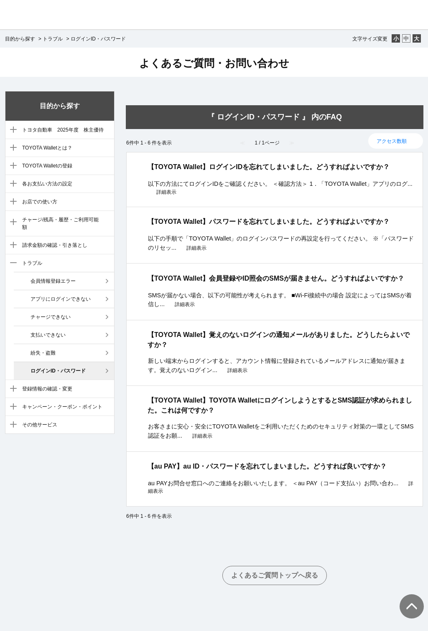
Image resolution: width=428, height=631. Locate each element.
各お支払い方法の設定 (47, 184)
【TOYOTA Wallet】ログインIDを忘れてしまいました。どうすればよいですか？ (269, 166)
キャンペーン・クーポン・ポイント (62, 407)
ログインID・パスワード (58, 371)
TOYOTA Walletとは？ (47, 148)
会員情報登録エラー (53, 281)
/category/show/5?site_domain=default (11, 184)
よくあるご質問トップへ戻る (274, 575)
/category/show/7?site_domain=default (11, 222)
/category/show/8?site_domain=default (11, 245)
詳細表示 (166, 192)
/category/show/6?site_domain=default (11, 202)
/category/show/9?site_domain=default (11, 263)
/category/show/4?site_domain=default (11, 166)
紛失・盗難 (43, 353)
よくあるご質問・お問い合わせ (214, 63)
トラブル (53, 39)
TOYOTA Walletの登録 (47, 166)
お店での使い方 (39, 202)
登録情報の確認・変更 (47, 389)
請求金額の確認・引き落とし (54, 245)
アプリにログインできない (61, 299)
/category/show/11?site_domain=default (11, 407)
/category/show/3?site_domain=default (11, 148)
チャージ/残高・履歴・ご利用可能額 (60, 223)
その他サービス (39, 425)
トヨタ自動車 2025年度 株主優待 (63, 130)
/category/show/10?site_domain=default (11, 389)
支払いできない (48, 335)
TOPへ (407, 598)
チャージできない (51, 317)
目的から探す (20, 39)
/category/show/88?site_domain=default (11, 130)
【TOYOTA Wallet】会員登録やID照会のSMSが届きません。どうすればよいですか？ (276, 278)
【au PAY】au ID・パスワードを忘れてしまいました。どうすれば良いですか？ (267, 466)
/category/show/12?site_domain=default (11, 425)
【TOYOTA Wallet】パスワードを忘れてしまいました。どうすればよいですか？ (269, 221)
